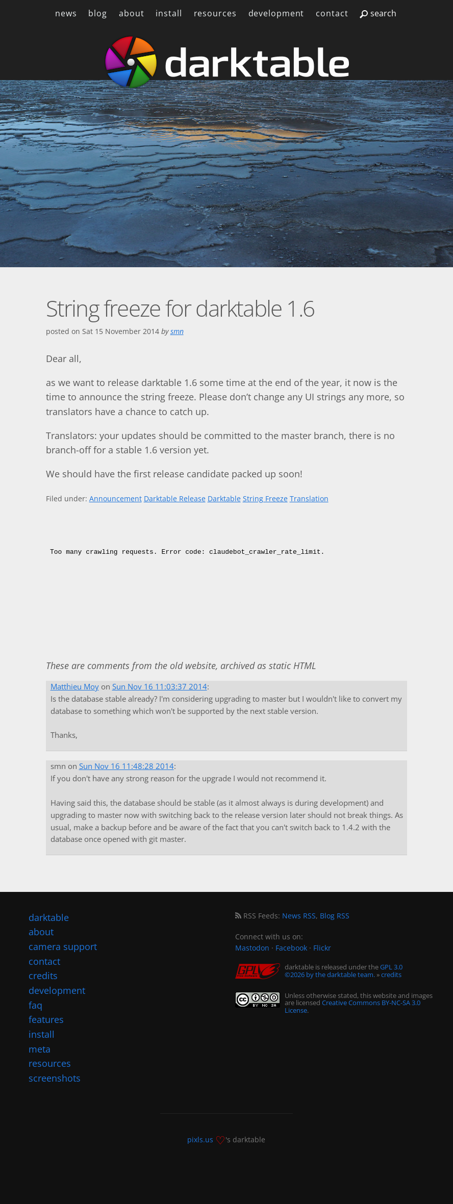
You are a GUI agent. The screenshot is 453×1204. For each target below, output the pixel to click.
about (131, 13)
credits (391, 974)
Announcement (115, 498)
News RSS (299, 915)
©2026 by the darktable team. (330, 974)
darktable (49, 917)
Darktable (224, 498)
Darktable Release (175, 498)
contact (332, 13)
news (66, 13)
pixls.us (200, 1139)
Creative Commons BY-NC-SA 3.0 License (352, 1006)
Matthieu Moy (75, 686)
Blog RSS (334, 915)
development (276, 13)
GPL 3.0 (391, 966)
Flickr (322, 948)
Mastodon (252, 948)
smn (177, 331)
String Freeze (265, 498)
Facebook (291, 948)
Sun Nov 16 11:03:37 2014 (159, 686)
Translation (309, 498)
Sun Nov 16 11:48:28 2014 (126, 766)
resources (214, 13)
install (169, 13)
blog (97, 13)
